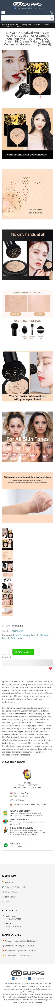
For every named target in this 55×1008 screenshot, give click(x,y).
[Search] (27, 18)
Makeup (47, 24)
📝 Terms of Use (9, 896)
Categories (14, 24)
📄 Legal (6, 901)
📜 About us (7, 882)
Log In (27, 13)
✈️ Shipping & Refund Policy (14, 887)
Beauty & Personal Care (31, 24)
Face (7, 26)
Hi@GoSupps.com (14, 926)
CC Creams (17, 26)
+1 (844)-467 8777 (17, 846)
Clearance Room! (13, 762)
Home (4, 24)
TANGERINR (17, 631)
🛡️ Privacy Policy (9, 892)
